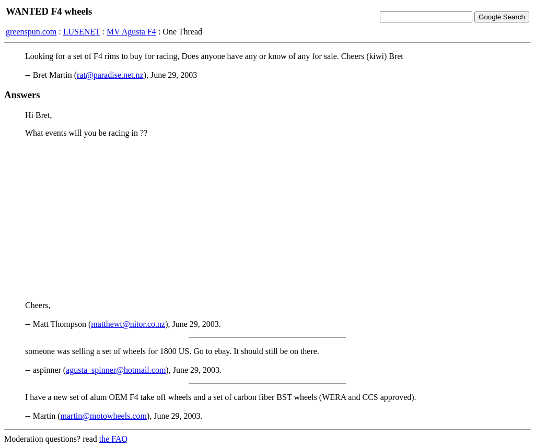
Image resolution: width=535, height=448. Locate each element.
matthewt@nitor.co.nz (128, 324)
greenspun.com (31, 31)
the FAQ (113, 438)
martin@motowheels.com (104, 415)
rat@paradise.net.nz (110, 74)
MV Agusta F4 (131, 31)
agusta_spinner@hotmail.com (116, 370)
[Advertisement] (267, 219)
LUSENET (81, 31)
